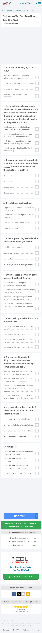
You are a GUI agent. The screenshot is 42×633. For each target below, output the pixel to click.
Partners (26, 630)
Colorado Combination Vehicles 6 (17, 10)
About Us (15, 630)
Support (35, 630)
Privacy (6, 630)
